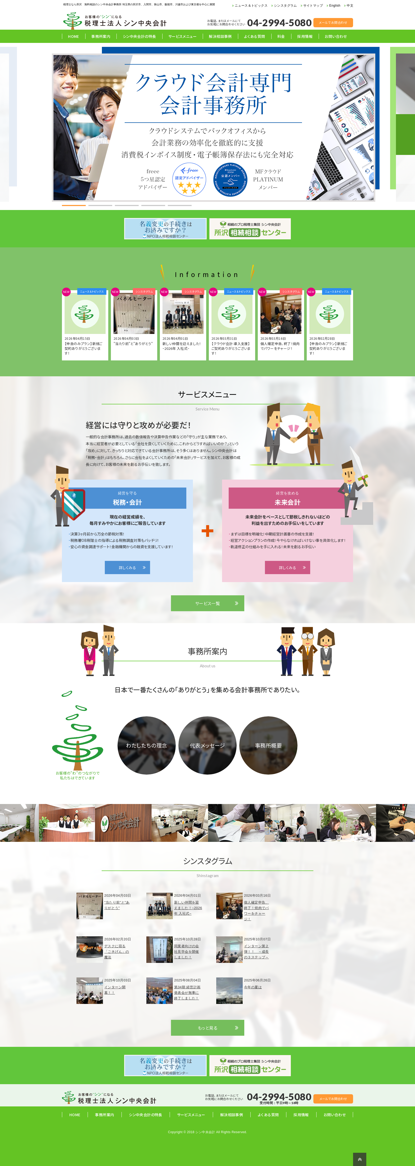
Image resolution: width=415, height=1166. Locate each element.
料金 (281, 36)
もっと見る (207, 1028)
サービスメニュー (182, 36)
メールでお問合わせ (333, 22)
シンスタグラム (285, 5)
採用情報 (305, 36)
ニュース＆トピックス (251, 5)
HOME (73, 36)
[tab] (74, 205)
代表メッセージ (207, 745)
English (334, 5)
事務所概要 (268, 745)
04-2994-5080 (279, 22)
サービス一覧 (207, 603)
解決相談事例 (220, 36)
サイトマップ (313, 5)
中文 (350, 5)
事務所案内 (100, 36)
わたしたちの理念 (146, 745)
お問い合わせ (336, 36)
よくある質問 (254, 36)
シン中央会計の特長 (139, 36)
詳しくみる (127, 567)
